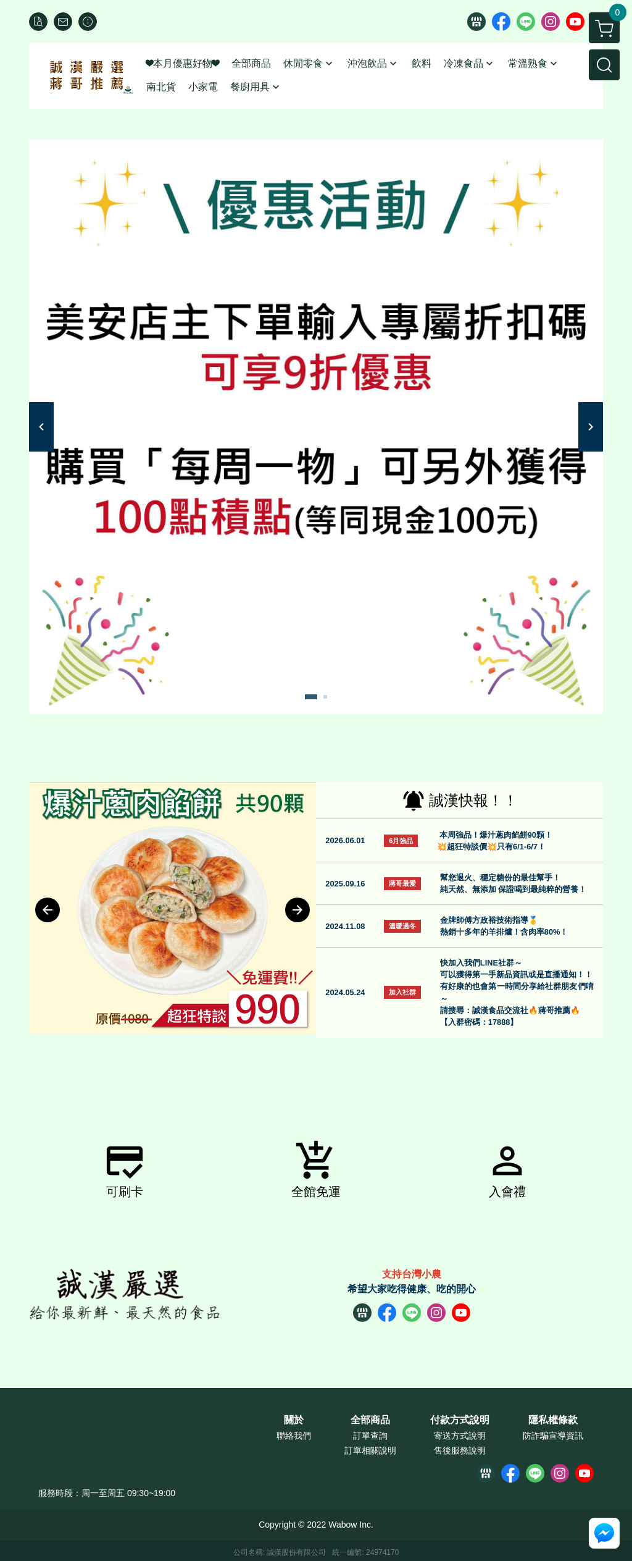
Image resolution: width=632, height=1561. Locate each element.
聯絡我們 (293, 1435)
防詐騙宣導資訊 (553, 1435)
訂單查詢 (370, 1435)
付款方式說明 (459, 1420)
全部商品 (370, 1420)
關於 (294, 1420)
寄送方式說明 (460, 1435)
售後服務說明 (460, 1450)
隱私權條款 (553, 1420)
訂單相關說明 (370, 1450)
